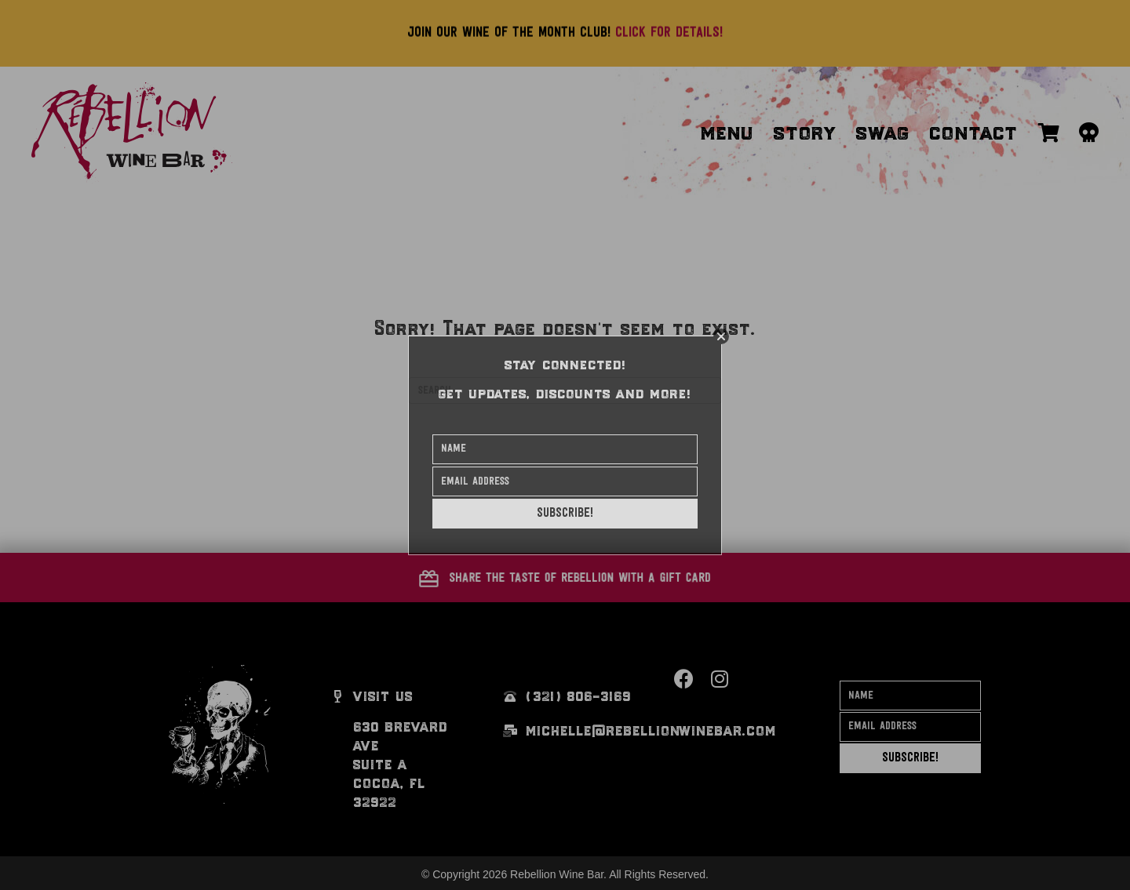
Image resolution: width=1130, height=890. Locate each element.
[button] (565, 578)
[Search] (565, 390)
